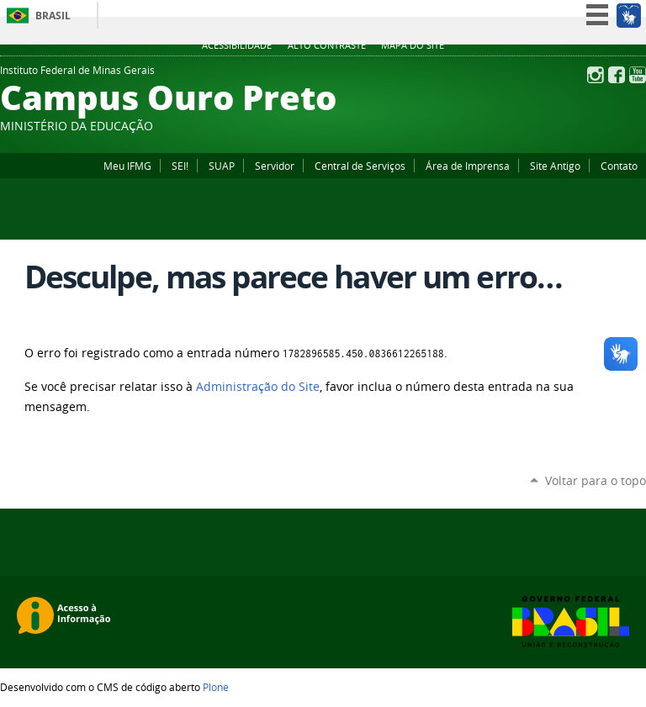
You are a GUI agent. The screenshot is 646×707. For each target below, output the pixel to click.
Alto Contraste (327, 45)
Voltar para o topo (595, 480)
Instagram (595, 74)
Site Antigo (555, 165)
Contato (619, 165)
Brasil (53, 15)
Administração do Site (258, 386)
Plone (216, 687)
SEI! (180, 165)
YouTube (637, 74)
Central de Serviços (360, 165)
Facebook (616, 74)
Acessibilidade (237, 45)
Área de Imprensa (468, 165)
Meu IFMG (127, 165)
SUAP (222, 165)
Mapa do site (412, 45)
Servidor (274, 165)
